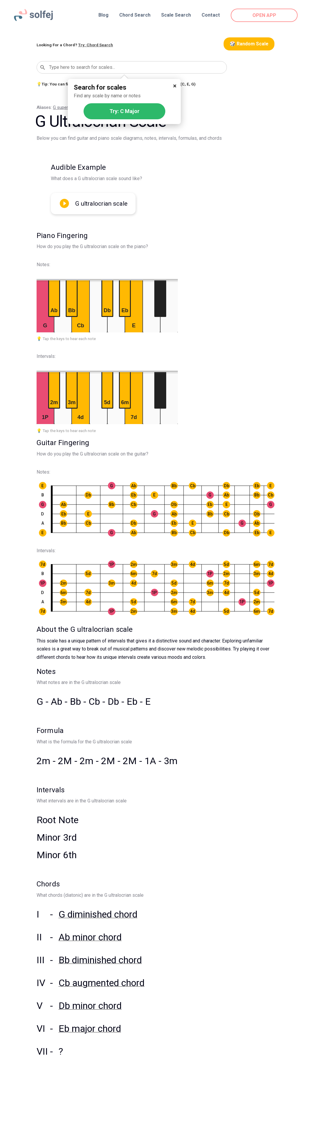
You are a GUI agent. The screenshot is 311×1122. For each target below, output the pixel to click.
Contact (211, 15)
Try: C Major (124, 111)
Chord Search (134, 15)
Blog (103, 15)
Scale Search (176, 15)
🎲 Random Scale (249, 44)
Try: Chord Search (95, 44)
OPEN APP (264, 15)
